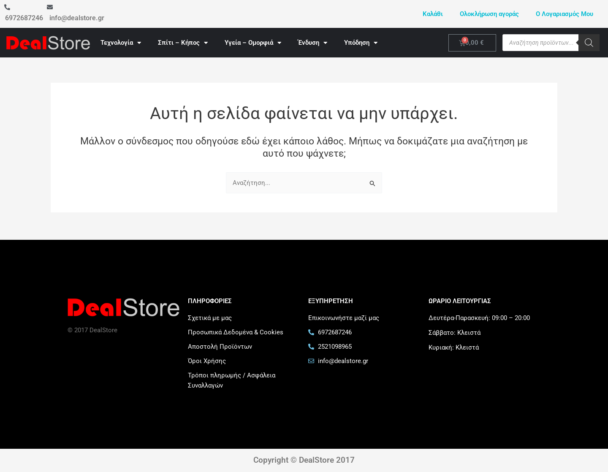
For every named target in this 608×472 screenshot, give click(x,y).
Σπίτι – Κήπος (183, 42)
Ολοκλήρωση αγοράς (489, 14)
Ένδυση (312, 42)
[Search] (589, 42)
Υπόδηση (360, 42)
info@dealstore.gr (76, 18)
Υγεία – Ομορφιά (253, 42)
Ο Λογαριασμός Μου (564, 14)
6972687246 (24, 18)
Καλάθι (433, 14)
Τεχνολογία (120, 42)
